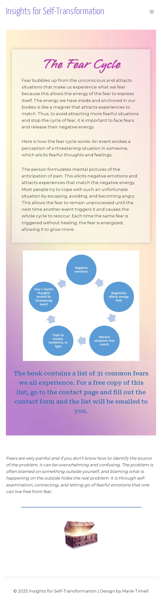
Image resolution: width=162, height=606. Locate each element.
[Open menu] (151, 12)
